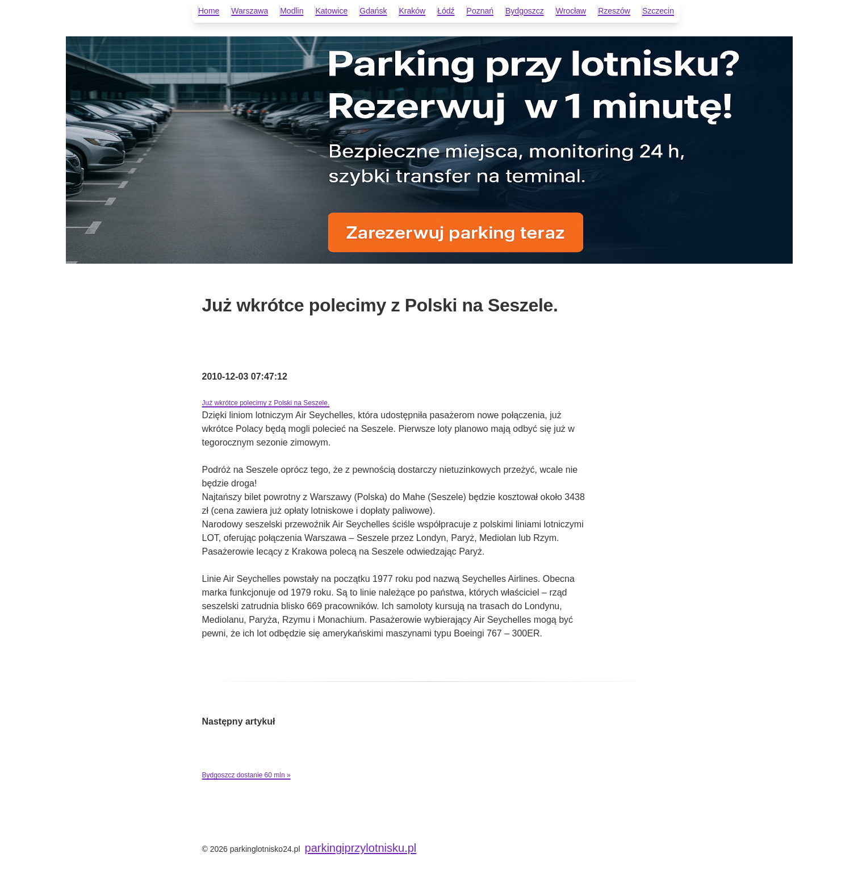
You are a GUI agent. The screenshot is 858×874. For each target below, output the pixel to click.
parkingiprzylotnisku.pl (361, 848)
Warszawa (249, 10)
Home (208, 10)
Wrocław (571, 10)
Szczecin (658, 10)
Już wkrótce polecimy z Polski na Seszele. (266, 403)
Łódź (445, 10)
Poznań (480, 10)
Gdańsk (373, 10)
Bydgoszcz (524, 10)
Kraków (412, 10)
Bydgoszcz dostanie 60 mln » (246, 775)
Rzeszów (614, 10)
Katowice (331, 10)
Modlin (291, 10)
